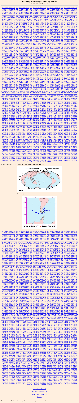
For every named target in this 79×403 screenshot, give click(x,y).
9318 (53, 88)
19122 (37, 126)
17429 (20, 116)
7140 (65, 67)
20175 (41, 133)
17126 (75, 113)
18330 (30, 120)
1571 (22, 26)
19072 (6, 126)
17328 (58, 115)
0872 (67, 15)
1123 (49, 17)
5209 (76, 47)
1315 (11, 22)
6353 (70, 60)
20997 (38, 139)
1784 (3, 32)
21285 (13, 140)
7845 (14, 77)
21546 (58, 142)
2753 (76, 34)
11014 (44, 94)
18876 (13, 125)
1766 (39, 30)
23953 (61, 160)
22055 (55, 146)
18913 (20, 125)
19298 (17, 127)
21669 (3, 143)
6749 (70, 63)
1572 (25, 26)
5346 (39, 53)
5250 (36, 50)
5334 (28, 53)
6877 (42, 64)
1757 (14, 30)
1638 (51, 27)
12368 (30, 98)
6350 (65, 60)
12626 (24, 106)
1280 (65, 20)
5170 (59, 46)
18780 (37, 123)
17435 (24, 116)
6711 (56, 63)
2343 (59, 34)
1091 (10, 17)
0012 (31, 8)
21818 (61, 143)
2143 (36, 32)
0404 (5, 10)
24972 (51, 161)
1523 (45, 25)
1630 (31, 27)
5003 (20, 39)
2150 (56, 32)
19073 (10, 126)
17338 (61, 115)
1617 (5, 27)
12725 (48, 109)
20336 (30, 135)
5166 (48, 46)
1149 (2, 19)
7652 (14, 75)
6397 (48, 61)
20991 (34, 139)
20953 (17, 139)
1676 (3, 29)
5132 (48, 44)
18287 (3, 120)
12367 (27, 98)
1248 (31, 20)
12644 (10, 108)
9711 (36, 89)
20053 (27, 132)
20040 (17, 132)
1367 (34, 23)
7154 (8, 68)
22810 (27, 153)
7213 (5, 70)
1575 (34, 26)
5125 (31, 44)
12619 (75, 105)
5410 (34, 54)
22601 (58, 150)
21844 (10, 144)
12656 (51, 108)
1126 (57, 17)
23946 (58, 160)
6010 (59, 56)
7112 (51, 67)
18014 (68, 118)
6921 (17, 65)
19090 (20, 126)
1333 (45, 22)
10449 (52, 91)
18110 (44, 119)
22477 (75, 149)
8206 (42, 81)
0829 (8, 15)
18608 (44, 122)
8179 (62, 80)
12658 (58, 108)
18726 (10, 123)
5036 (34, 40)
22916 (65, 153)
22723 (30, 151)
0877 (5, 16)
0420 (25, 10)
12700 (75, 108)
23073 (3, 156)
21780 (37, 143)
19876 (44, 130)
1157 (24, 19)
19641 (58, 129)
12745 (13, 111)
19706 (72, 129)
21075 (48, 139)
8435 (48, 84)
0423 (34, 10)
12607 (34, 105)
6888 (65, 64)
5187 (28, 47)
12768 (58, 111)
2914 (28, 37)
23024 (37, 154)
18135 (51, 119)
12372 (44, 98)
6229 (34, 58)
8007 (56, 77)
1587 (67, 26)
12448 (72, 101)
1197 (77, 19)
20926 (10, 139)
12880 (27, 113)
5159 (28, 46)
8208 (48, 81)
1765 (36, 30)
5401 (22, 54)
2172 (39, 33)
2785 (17, 36)
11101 (9, 96)
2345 (65, 34)
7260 (51, 70)
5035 (31, 40)
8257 (31, 82)
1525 (50, 25)
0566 (25, 12)
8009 (59, 77)
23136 (24, 156)
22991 (34, 154)
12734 (68, 109)
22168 (27, 147)
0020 (50, 8)
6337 (53, 60)
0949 (36, 16)
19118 (34, 126)
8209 (51, 81)
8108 (39, 78)
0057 (34, 9)
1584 (59, 26)
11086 (44, 95)
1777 (59, 30)
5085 (6, 43)
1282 (70, 20)
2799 (53, 36)
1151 (7, 19)
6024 (8, 57)
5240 (8, 50)
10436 (31, 91)
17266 (34, 115)
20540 (20, 136)
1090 (7, 17)
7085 (17, 67)
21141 (61, 139)
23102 (13, 156)
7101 (39, 67)
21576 (65, 142)
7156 (14, 68)
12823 (72, 112)
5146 (11, 46)
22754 (65, 151)
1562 (73, 25)
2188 (73, 33)
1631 (34, 27)
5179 (8, 47)
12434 (55, 101)
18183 (61, 119)
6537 (3, 63)
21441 (75, 140)
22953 (3, 154)
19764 (20, 130)
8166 (36, 80)
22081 (72, 146)
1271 (39, 20)
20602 (61, 136)
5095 (34, 43)
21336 (37, 140)
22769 (3, 153)
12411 (68, 99)
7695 (51, 75)
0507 (76, 10)
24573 (34, 161)
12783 (24, 112)
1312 (3, 22)
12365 (20, 98)
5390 (73, 53)
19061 (65, 125)
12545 (61, 104)
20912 (75, 137)
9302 (28, 88)
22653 (75, 150)
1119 (38, 17)
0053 (22, 9)
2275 (31, 34)
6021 (76, 56)
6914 (73, 64)
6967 (34, 65)
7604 (28, 74)
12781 (17, 112)
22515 (20, 150)
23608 (30, 159)
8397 (31, 84)
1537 (67, 25)
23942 (51, 160)
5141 (73, 44)
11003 (31, 94)
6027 (17, 57)
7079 (76, 65)
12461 (41, 102)
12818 (55, 112)
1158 (27, 19)
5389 (70, 53)
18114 (48, 119)
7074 (67, 65)
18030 (75, 118)
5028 (11, 40)
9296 (20, 88)
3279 (56, 37)
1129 (66, 17)
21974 (27, 146)
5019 (65, 39)
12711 (20, 109)
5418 (56, 54)
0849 (42, 15)
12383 (3, 99)
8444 (53, 84)
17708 (13, 118)
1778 (62, 30)
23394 (3, 157)
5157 (22, 46)
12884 (41, 113)
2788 (25, 36)
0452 (39, 10)
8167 (39, 80)
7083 (11, 67)
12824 (75, 112)
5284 (70, 50)
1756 (11, 30)
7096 (36, 67)
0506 (73, 10)
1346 (3, 23)
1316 (14, 22)
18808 (48, 123)
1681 (14, 29)
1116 (30, 17)
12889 (55, 113)
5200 (65, 47)
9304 (34, 88)
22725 (37, 151)
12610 (44, 105)
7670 (36, 75)
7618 (59, 74)
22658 (3, 151)
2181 (62, 33)
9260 (65, 87)
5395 (5, 54)
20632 (17, 137)
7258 (48, 70)
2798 (51, 36)
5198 (59, 47)
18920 (24, 125)
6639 (39, 63)
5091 (22, 43)
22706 (20, 151)
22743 (55, 151)
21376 (48, 140)
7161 (28, 68)
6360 (14, 61)
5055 (3, 41)
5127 (36, 44)
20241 (65, 133)
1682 (17, 29)
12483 (17, 104)
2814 (65, 36)
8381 (76, 82)
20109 (65, 132)
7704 (62, 75)
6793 (22, 64)
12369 (34, 98)
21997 (44, 146)
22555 (41, 150)
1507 (3, 25)
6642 (48, 63)
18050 (6, 119)
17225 (27, 115)
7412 (36, 71)
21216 (75, 139)
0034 (3, 9)
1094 (19, 17)
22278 (20, 149)
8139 (73, 78)
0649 (22, 13)
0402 (3, 10)
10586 (41, 92)
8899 (5, 87)
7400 (25, 71)
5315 (50, 51)
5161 (34, 46)
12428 (37, 101)
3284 (70, 37)
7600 (20, 74)
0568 (31, 12)
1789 (17, 32)
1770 (51, 30)
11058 (3, 95)
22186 (37, 147)
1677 (5, 29)
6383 (31, 61)
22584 (55, 150)
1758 (17, 30)
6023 (6, 57)
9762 (73, 89)
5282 (65, 50)
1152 (10, 19)
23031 (41, 154)
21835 (75, 143)
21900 (61, 144)
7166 (36, 68)
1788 (14, 32)
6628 (11, 63)
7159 (22, 68)
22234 (65, 147)
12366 (24, 98)
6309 (28, 60)
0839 (34, 15)
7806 (76, 75)
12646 (17, 108)
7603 (25, 74)
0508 (3, 12)
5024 (76, 39)
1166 (49, 19)
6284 (67, 58)
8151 (17, 80)
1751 (73, 29)
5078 (62, 41)
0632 (70, 12)
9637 (76, 88)
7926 (34, 77)
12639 (68, 106)
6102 (51, 57)
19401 (65, 127)
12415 (3, 101)
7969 (45, 77)
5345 (36, 53)
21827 (68, 143)
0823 (73, 13)
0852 (48, 15)
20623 (6, 137)
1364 (25, 23)
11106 (26, 96)
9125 (51, 87)
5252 (42, 50)
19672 (65, 129)
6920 (14, 65)
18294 (6, 120)
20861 (68, 137)
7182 (48, 68)
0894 (34, 16)
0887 (22, 16)
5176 (76, 46)
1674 (76, 27)
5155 (17, 46)
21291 (20, 140)
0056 (31, 9)
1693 (45, 29)
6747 (65, 63)
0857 (62, 15)
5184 (22, 47)
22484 (3, 150)
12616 (65, 105)
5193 (45, 47)
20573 (41, 136)
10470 (3, 92)
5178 (5, 47)
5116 (8, 44)
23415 (13, 157)
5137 (62, 44)
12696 (72, 108)
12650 (30, 108)
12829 (17, 113)
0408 (17, 10)
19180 (61, 126)
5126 (33, 44)
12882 (34, 113)
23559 (10, 159)
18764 (30, 123)
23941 (48, 160)
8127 (59, 78)
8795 (59, 85)
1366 (31, 23)
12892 (58, 113)
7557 (28, 72)
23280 (44, 156)
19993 (72, 130)
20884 (72, 137)
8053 (8, 78)
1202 (14, 20)
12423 (27, 101)
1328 (42, 22)
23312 (51, 156)
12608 (37, 105)
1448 (42, 23)
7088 (22, 67)
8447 (56, 84)
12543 (58, 104)
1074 (56, 16)
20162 (34, 133)
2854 (14, 37)
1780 (67, 30)
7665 (28, 75)
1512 (14, 25)
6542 (5, 63)
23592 (17, 159)
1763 (31, 30)
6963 (31, 65)
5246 (25, 50)
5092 (25, 43)
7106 (45, 67)
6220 (11, 58)
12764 (51, 111)
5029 (14, 40)
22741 (51, 151)
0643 (8, 13)
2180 (59, 33)
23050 (55, 154)
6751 (76, 63)
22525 (27, 150)
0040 (11, 9)
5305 (28, 51)
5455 (45, 56)
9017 (17, 87)
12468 (51, 102)
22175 (30, 147)
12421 (24, 101)
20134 (6, 133)
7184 (53, 68)
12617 (68, 105)
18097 (34, 119)
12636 (58, 106)
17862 (34, 118)
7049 (51, 65)
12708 (13, 109)
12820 (61, 112)
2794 (39, 36)
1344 (73, 22)
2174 (45, 33)
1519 (34, 25)
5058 (11, 41)
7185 (56, 68)
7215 (11, 70)
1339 (62, 22)
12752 (34, 111)
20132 (3, 133)
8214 (65, 81)
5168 (53, 46)
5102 (48, 43)
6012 (65, 56)
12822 (68, 112)
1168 (55, 19)
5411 (36, 54)
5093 (28, 43)
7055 (53, 65)
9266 (73, 87)
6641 (45, 63)
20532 (13, 136)
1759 (20, 30)
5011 (42, 39)
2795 (42, 36)
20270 (3, 135)
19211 (72, 126)
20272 (6, 135)
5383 (56, 53)
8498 (39, 85)
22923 (68, 153)
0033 (76, 8)
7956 (39, 77)
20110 (68, 132)
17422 (13, 116)
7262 (56, 70)
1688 (34, 29)
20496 (72, 135)
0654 (34, 13)
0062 (48, 9)
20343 (34, 135)
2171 (36, 33)
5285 (73, 50)
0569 (34, 12)
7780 (67, 75)
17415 (10, 116)
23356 (65, 156)
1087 (76, 16)
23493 (55, 157)
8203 (34, 81)
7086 (20, 67)
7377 (3, 71)
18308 (17, 120)
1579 (45, 26)
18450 (75, 120)
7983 (48, 77)
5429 (5, 56)
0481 (70, 10)
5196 (53, 47)
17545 (58, 116)
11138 (66, 96)
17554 (65, 116)
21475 (13, 142)
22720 (27, 151)
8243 (14, 82)
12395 (27, 99)
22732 (44, 151)
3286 (76, 37)
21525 (48, 142)
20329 (24, 135)
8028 (70, 77)
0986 (51, 16)
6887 (62, 64)
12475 (65, 102)
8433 (45, 84)
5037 (36, 40)
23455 (30, 157)
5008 (34, 39)
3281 (62, 37)
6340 (62, 60)
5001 (14, 39)
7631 (70, 74)
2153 (65, 32)
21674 (6, 143)
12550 (68, 104)
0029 (65, 8)
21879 (41, 144)
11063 (10, 95)
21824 (65, 143)
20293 (17, 135)
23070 (72, 154)
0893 (31, 16)
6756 (14, 64)
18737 (13, 123)
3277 (50, 37)
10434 (24, 91)
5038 (39, 40)
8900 (8, 87)
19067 (3, 126)
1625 (25, 27)
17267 (37, 115)
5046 (56, 40)
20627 (10, 137)
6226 (25, 58)
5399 (17, 54)
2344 (62, 34)
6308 (25, 60)
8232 (8, 82)
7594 (3, 74)
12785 (30, 112)
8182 (67, 80)
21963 (20, 146)
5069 (39, 41)
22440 (58, 149)
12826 (6, 113)
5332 (22, 53)
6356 (3, 61)
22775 (10, 153)
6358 (8, 61)
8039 (73, 77)
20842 (65, 137)
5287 (76, 50)
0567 (28, 12)
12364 (17, 98)
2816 (70, 36)
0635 (73, 12)
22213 (51, 147)
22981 (27, 154)
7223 (28, 70)
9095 (39, 87)
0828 (5, 15)
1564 (3, 26)
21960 (17, 146)
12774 (72, 111)
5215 (17, 49)
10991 (3, 94)
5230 (56, 49)
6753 (5, 64)
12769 (61, 111)
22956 (6, 154)
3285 (73, 37)
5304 (25, 51)
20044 (24, 132)
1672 (70, 27)
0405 (8, 10)
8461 (67, 84)
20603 (65, 136)
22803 (20, 153)
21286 (17, 140)
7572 (51, 72)
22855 (48, 153)
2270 (17, 34)
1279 (62, 20)
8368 (56, 82)
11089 (47, 95)
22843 (41, 153)
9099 (45, 87)
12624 (17, 106)
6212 (3, 58)
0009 (22, 8)
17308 (48, 115)
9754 (56, 89)
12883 (37, 113)
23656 (41, 159)
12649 (27, 108)
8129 (62, 78)
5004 (22, 39)
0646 (17, 13)
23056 (61, 154)
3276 (48, 37)
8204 (36, 81)
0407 (14, 10)
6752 (3, 64)
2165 (20, 33)
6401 (53, 61)
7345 (67, 70)
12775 (75, 111)
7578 (59, 72)
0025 (56, 8)
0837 (31, 15)
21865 (27, 144)
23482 (44, 157)
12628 (30, 106)
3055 (45, 37)
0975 (45, 16)
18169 (58, 119)
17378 (72, 115)
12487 (27, 104)
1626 (28, 27)
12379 (65, 98)
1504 (76, 23)
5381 (53, 53)
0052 (20, 9)
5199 (62, 47)
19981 (68, 130)
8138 (70, 78)
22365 (37, 149)
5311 (45, 51)
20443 (58, 135)
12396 (30, 99)
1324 (34, 22)
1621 (14, 27)
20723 (48, 137)
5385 (62, 53)
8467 (73, 84)
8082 (25, 78)
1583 (56, 26)
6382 (28, 61)
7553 (22, 72)
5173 (67, 46)
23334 (55, 156)
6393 (39, 61)
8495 (34, 85)
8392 (20, 84)
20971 (27, 139)
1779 (65, 30)
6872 (34, 64)
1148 (77, 17)
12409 (61, 99)
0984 (48, 16)
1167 (52, 19)
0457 (53, 10)
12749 (24, 111)
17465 (30, 116)
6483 (62, 61)
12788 (41, 112)
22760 (75, 151)
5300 (14, 51)
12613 (55, 105)
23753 (65, 159)
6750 (73, 63)
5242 (14, 50)
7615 (56, 74)
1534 (59, 25)
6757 (17, 64)
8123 (50, 78)
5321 (67, 51)
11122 (59, 96)
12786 (34, 112)
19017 (48, 125)
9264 (67, 87)
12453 (13, 102)
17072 (68, 113)
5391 (76, 53)
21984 (34, 146)
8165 (34, 80)
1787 (11, 32)
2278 (39, 34)
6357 (5, 61)
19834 (27, 130)
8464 (70, 84)
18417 (68, 120)
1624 (22, 27)
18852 (75, 123)
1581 (51, 26)
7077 (70, 65)
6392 (36, 61)
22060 (58, 146)
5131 (45, 44)
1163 (41, 19)
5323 (73, 51)
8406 (36, 84)
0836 (28, 15)
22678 (10, 151)
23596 (20, 159)
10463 (72, 91)
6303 (11, 60)
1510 (8, 25)
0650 (25, 13)
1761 (25, 30)
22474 (72, 149)
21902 (65, 144)
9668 (34, 89)
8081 (22, 78)
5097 (37, 43)
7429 (51, 71)
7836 (8, 77)
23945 (55, 160)
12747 (17, 111)
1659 (53, 27)
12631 (41, 106)
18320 (20, 120)
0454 (45, 10)
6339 (59, 60)
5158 (25, 46)
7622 (67, 74)
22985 (30, 154)
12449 (75, 101)
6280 (56, 58)
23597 (24, 159)
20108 (61, 132)
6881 (48, 64)
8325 (51, 82)
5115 (5, 44)
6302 (8, 60)
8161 (22, 80)
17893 (37, 118)
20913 (3, 139)
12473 (61, 102)
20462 (61, 135)
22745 (58, 151)
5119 (14, 44)
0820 (65, 13)
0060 (42, 9)
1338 (59, 22)
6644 (53, 63)
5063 (22, 41)
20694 (37, 137)
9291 (11, 88)
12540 (48, 104)
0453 (42, 10)
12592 (17, 105)
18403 (65, 120)
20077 (44, 132)
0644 (11, 13)
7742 (65, 75)
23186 (34, 156)
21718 (20, 143)
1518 (31, 25)
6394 (42, 61)
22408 (48, 149)
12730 (61, 109)
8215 (67, 81)
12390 (20, 99)
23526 (72, 157)
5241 (11, 50)
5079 (65, 41)
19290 (13, 127)
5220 (28, 49)
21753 (30, 143)
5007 (31, 39)
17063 (65, 113)
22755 (68, 151)
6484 (65, 61)
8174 (51, 80)
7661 (22, 75)
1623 (20, 27)
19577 (30, 129)
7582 (62, 72)
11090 (51, 95)
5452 (39, 56)
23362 (68, 156)
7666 (31, 75)
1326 (36, 22)
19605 (44, 129)
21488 (24, 142)
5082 (73, 41)
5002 (17, 39)
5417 (53, 54)
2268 (11, 34)
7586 (67, 72)
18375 (51, 120)
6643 (51, 63)
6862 (31, 64)
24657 (41, 161)
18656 (61, 122)
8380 (73, 82)
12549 (65, 104)
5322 (70, 51)
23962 (65, 160)
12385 (10, 99)
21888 (51, 144)
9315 (50, 88)
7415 (39, 71)
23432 (17, 157)
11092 (58, 95)
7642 (3, 75)
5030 (17, 40)
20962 (20, 139)
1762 (28, 30)
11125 (62, 96)
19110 (30, 126)
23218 (41, 156)
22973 (24, 154)
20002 (6, 132)
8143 (3, 80)
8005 (53, 77)
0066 (59, 9)
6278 (51, 58)
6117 (62, 57)
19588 (34, 129)
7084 (14, 67)
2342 (56, 34)
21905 (68, 144)
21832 (72, 143)
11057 (75, 94)
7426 (48, 71)
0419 (22, 10)
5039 (42, 40)
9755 (59, 89)
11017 (48, 94)
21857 (20, 144)
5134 (53, 44)
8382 (3, 84)
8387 (11, 84)
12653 (41, 108)
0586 (50, 12)
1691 (39, 29)
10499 (34, 92)
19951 (55, 130)
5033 (25, 40)
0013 (34, 8)
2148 (51, 32)
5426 (3, 56)
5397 (11, 54)
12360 (3, 98)
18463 (6, 122)
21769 (34, 143)
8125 (53, 78)
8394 (25, 84)
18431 (72, 120)
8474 (5, 85)
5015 (53, 39)
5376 (42, 53)
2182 (65, 33)
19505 (17, 129)
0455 (48, 10)
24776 (44, 161)
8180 (65, 80)
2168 (28, 33)
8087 (31, 78)
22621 (65, 150)
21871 (30, 144)
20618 (72, 136)
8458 (65, 84)
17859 (30, 118)
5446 (22, 56)
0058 (36, 9)
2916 (34, 37)
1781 (70, 30)
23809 (10, 160)
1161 (35, 19)
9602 (62, 88)
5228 (50, 49)
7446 (56, 71)
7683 (48, 75)
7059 (56, 65)
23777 (68, 159)
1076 (62, 16)
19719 (3, 130)
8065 (11, 78)
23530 (75, 157)
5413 (42, 54)
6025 (11, 57)
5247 (28, 50)
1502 (70, 23)
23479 (41, 157)
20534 (17, 136)
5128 (39, 44)
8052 (5, 78)
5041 (48, 40)
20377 (51, 135)
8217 (73, 81)
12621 (6, 106)
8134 (67, 78)
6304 (14, 60)
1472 (62, 23)
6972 (42, 65)
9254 (56, 87)
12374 (51, 98)
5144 (5, 46)
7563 (36, 72)
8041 (76, 77)
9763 (76, 89)
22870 (51, 153)
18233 (68, 119)
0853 (51, 15)
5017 (59, 39)
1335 (51, 22)
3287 (3, 39)
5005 (25, 39)
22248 (75, 147)
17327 (55, 115)
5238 (3, 50)
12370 (37, 98)
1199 (5, 20)
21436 (72, 140)
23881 (37, 160)
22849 (44, 153)
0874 (73, 15)
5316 (53, 51)
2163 (14, 33)
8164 (31, 80)
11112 (42, 96)
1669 (62, 27)
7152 (3, 68)
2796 (45, 36)
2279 (42, 34)
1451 (51, 23)
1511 (11, 25)
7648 (8, 75)
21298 (27, 140)
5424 (73, 54)
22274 (17, 149)
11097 (71, 95)
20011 (10, 132)
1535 (62, 25)
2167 (25, 33)
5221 (31, 49)
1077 (65, 16)
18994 (37, 125)
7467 (62, 71)
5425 (76, 54)
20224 (58, 133)
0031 (70, 8)
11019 (54, 94)
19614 (48, 129)
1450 (48, 23)
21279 (10, 140)
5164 (42, 46)
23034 (44, 154)
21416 (61, 140)
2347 (70, 34)
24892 (48, 161)
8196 (17, 81)
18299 (10, 120)
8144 (5, 80)
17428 (17, 116)
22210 (48, 147)
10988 (68, 92)
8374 (65, 82)
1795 (28, 32)
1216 (28, 20)
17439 (27, 116)
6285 (70, 58)
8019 (65, 77)
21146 (68, 139)
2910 (17, 37)
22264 (10, 149)
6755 (11, 64)
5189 (34, 47)
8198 (22, 81)
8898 (3, 87)
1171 (63, 19)
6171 (70, 57)
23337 (58, 156)
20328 (20, 135)
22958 (10, 154)
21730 (24, 143)
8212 (59, 81)
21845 (13, 144)
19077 (13, 126)
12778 (6, 112)
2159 (5, 33)
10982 (48, 92)
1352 (20, 23)
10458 (62, 91)
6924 (25, 65)
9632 (70, 88)
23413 (10, 157)
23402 (6, 157)
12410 (65, 99)
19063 (68, 125)
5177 (3, 47)
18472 (10, 122)
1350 (14, 23)
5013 (48, 39)
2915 (31, 37)
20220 (55, 133)
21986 (37, 146)
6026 (14, 57)
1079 (70, 16)
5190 (36, 47)
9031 (25, 87)
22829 (34, 153)
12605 (27, 105)
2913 (25, 37)
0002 (5, 8)
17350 (68, 115)
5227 (48, 49)
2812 (59, 36)
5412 (39, 54)
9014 (14, 87)
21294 (24, 140)
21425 (65, 140)
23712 (51, 159)
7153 (5, 68)
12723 (41, 109)
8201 (31, 81)
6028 (20, 57)
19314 (24, 127)
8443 (51, 84)
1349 (11, 23)
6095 (34, 57)
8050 (3, 78)
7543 (5, 72)
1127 (60, 17)
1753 (3, 30)
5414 (45, 54)
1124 (52, 17)
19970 (61, 130)
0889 (28, 16)
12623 (13, 106)
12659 (61, 108)
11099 (2, 96)
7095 (34, 67)
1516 (25, 25)
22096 (6, 147)
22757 (72, 151)
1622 (17, 27)
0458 (56, 10)
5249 (34, 50)
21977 (30, 146)
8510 (48, 85)
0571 (39, 12)
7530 (76, 71)
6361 (17, 61)
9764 (2, 91)
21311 (34, 140)
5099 (39, 43)
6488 (73, 61)
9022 (22, 87)
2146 (45, 32)
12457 (27, 102)
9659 (22, 89)
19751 (17, 130)
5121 (19, 44)
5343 (34, 53)
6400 (51, 61)
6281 (59, 58)
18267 (75, 119)
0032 (73, 8)
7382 (11, 71)
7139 (62, 67)
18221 (65, 119)
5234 (67, 49)
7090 (28, 67)
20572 (37, 136)
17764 (24, 118)
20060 (37, 132)
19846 (34, 130)
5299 (11, 51)
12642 (3, 108)
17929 (48, 118)
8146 (11, 80)
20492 (68, 135)
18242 (72, 119)
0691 (45, 13)
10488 (17, 92)
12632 (44, 106)
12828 (13, 113)
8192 (8, 81)
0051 (17, 9)
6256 (39, 58)
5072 (45, 41)
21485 (20, 142)
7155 (11, 68)
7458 (59, 71)
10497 (30, 92)
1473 (65, 23)
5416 (50, 54)
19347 (41, 127)
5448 (28, 56)
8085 (28, 78)
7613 (50, 74)
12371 (41, 98)
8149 (14, 80)
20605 (68, 136)
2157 (76, 32)
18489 (13, 122)
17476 (41, 116)
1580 (48, 26)
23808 (6, 160)
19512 (20, 129)
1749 (67, 29)
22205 (44, 147)
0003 (8, 8)
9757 (62, 89)
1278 (59, 20)
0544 (14, 12)
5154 (14, 46)
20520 (75, 135)
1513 (17, 25)
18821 (58, 123)
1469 (59, 23)
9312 (45, 88)
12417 (10, 101)
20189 (48, 133)
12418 (13, 101)
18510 (17, 122)
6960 (28, 65)
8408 (39, 84)
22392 (44, 149)
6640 (42, 63)
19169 (55, 126)
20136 (13, 133)
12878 (20, 113)
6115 (59, 57)
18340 (34, 120)
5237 (76, 49)
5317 (56, 51)
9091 (31, 87)
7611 (45, 74)
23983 (72, 160)
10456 (59, 91)
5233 (65, 49)
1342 (70, 22)
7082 (8, 67)
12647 (20, 108)
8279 (36, 82)
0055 (28, 9)
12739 (75, 109)
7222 (25, 70)
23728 (55, 159)
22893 (58, 153)
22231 (61, 147)
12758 (48, 111)
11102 (12, 96)
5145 (8, 46)
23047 (48, 154)
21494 (30, 142)
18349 (37, 120)
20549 (27, 136)
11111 (39, 96)
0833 (20, 15)
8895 (73, 85)
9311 (42, 88)
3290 (11, 39)
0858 (65, 15)
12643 (6, 108)
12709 (17, 109)
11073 (20, 95)
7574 (53, 72)
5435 (14, 56)
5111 (70, 43)
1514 (19, 25)
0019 (48, 8)
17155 (10, 115)
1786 (8, 32)
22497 (13, 150)
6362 (20, 61)
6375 (22, 61)
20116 (72, 132)
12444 (58, 101)
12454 (17, 102)
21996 (41, 146)
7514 (70, 71)
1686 (28, 29)
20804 (55, 137)
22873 (55, 153)
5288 (3, 51)
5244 (20, 50)
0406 (11, 10)
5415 (48, 54)
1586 (65, 26)
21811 (55, 143)
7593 (76, 72)
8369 (59, 82)
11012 (41, 94)
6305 (17, 60)
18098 (37, 119)
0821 (67, 13)
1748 (65, 29)
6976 (48, 65)
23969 (68, 160)
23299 (48, 156)
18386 (55, 120)
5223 (36, 49)
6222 (14, 58)
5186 (25, 47)
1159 (30, 19)
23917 (41, 160)
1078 (67, 16)
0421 (28, 10)
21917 (75, 144)
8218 (76, 81)
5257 (51, 50)
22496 (10, 150)
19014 (44, 125)
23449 (24, 157)
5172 (65, 46)
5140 (70, 44)
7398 (22, 71)
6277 (48, 58)
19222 (3, 127)
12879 (24, 113)
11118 (52, 96)
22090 (75, 146)
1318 (20, 22)
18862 (6, 125)
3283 (67, 37)
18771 (34, 123)
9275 (3, 88)
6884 (56, 64)
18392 (61, 120)
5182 (17, 47)
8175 (53, 80)
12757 (44, 111)
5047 (59, 40)
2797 (48, 36)
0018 (45, 8)
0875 (76, 15)
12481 (10, 104)
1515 (22, 25)
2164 (17, 33)
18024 (72, 118)
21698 (17, 143)
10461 (69, 91)
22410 (51, 149)
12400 (37, 99)
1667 (56, 27)
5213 (11, 49)
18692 (72, 122)
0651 (28, 13)
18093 (30, 119)
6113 (56, 57)
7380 (8, 71)
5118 (11, 44)
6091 (22, 57)
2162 (11, 33)
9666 (31, 89)
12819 (58, 112)
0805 (56, 13)
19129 (41, 126)
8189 (5, 81)
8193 (11, 81)
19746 (13, 130)
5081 (70, 41)
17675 (10, 118)
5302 (20, 51)
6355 (76, 60)
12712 (24, 109)
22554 (37, 150)
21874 (34, 144)
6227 (28, 58)
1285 (73, 20)
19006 (41, 125)
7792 (73, 75)
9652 (14, 89)
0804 (53, 13)
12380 (68, 98)
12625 (20, 106)
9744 (45, 89)
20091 (51, 132)
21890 (55, 144)
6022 (3, 57)
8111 (42, 78)
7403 (28, 71)
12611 (48, 105)
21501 (37, 142)
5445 (20, 56)
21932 (3, 146)
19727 (6, 130)
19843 (30, 130)
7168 (42, 68)
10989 (72, 92)
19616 (51, 129)
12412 (72, 99)
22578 (51, 150)
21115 (55, 139)
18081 (24, 119)
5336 (31, 53)
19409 (68, 127)
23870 (34, 160)
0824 (76, 13)
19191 (65, 126)
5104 (53, 43)
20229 (61, 133)
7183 (51, 68)
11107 (29, 96)
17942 (51, 118)
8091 (36, 78)
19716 (75, 129)
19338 (34, 127)
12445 (61, 101)
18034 (3, 119)
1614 (73, 26)
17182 (20, 115)
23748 (61, 159)
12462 (44, 102)
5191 (39, 47)
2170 (34, 33)
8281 (39, 82)
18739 (17, 123)
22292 (30, 149)
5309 (39, 51)
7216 (14, 70)
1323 (31, 22)
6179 (76, 57)
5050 (67, 40)
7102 (42, 67)
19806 (24, 130)
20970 (24, 139)
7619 (62, 74)
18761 (27, 123)
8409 (42, 84)
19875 (41, 130)
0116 (70, 9)
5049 (65, 40)
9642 (3, 89)
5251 (39, 50)
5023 (73, 39)
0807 (59, 13)
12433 (51, 101)
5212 (8, 49)
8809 (62, 85)
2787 (22, 36)
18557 (27, 122)
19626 (55, 129)
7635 (73, 74)
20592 (55, 136)
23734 (58, 159)
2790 (31, 36)
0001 (3, 8)
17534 (55, 116)
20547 (24, 136)
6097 (39, 57)
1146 (71, 17)
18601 (41, 122)
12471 (55, 102)
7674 (42, 75)
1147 (74, 17)
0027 (59, 8)
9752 (53, 89)
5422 (67, 54)
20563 (34, 136)
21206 (72, 139)
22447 (65, 149)
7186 (59, 68)
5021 (70, 39)
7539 (3, 72)
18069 (20, 119)
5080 (67, 41)
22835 (37, 153)
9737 (42, 89)
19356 (44, 127)
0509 (5, 12)
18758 (24, 123)
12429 (41, 101)
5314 (48, 51)
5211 (5, 49)
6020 (73, 56)
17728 (20, 118)
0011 (28, 8)
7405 (31, 71)
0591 (56, 12)
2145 (42, 32)
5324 (76, 51)
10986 (61, 92)
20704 (44, 137)
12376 (55, 98)
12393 (24, 99)
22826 (30, 153)
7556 (25, 72)
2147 (48, 32)
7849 (17, 77)
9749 (48, 89)
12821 (65, 112)
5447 (25, 56)
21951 (13, 146)
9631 (67, 88)
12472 (58, 102)
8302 (48, 82)
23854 (24, 160)
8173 (48, 80)
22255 (3, 149)
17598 (72, 116)
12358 (76, 96)
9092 (34, 87)
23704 (48, 159)
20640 (20, 137)
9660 (25, 89)
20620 (3, 137)
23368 (72, 156)
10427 (14, 91)
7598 (14, 74)
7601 (22, 74)
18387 (58, 120)
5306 (31, 51)
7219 (17, 70)
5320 (65, 51)
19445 (10, 129)
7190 (70, 68)
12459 (34, 102)
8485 (25, 85)
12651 (34, 108)
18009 (61, 118)
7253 (39, 70)
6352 (67, 60)
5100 (42, 43)
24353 (27, 161)
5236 (73, 49)
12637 (61, 106)
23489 (51, 157)
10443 (45, 91)
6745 (59, 63)
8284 (42, 82)
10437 (34, 91)
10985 (58, 92)
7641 (76, 74)
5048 (62, 40)
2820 (5, 37)
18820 (55, 123)
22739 (48, 151)
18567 (30, 122)
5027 (8, 40)
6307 (22, 60)
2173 (42, 33)
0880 (11, 16)
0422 (31, 10)
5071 (42, 41)
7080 (3, 67)
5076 (56, 41)
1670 (65, 27)
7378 (5, 71)
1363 (22, 23)
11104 (19, 96)
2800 (56, 36)
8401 (34, 84)
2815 (67, 36)
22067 (65, 146)
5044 (51, 40)
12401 (41, 99)
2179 (56, 33)
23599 (27, 159)
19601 (41, 129)
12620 (3, 106)
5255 (48, 50)
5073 (48, 41)
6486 (70, 61)
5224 (39, 49)
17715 (17, 118)
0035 (5, 9)
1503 (73, 23)
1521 (39, 25)
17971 (55, 118)
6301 (5, 60)
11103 (16, 96)
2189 (76, 33)
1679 (11, 29)
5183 (20, 47)
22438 (55, 149)
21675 (10, 143)
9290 (8, 88)
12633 (48, 106)
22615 (61, 150)
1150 (5, 19)
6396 (45, 61)
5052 (73, 40)
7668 (34, 75)
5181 (14, 47)
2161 (8, 33)
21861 (24, 144)
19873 (37, 130)
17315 (51, 115)
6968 (36, 65)
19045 (58, 125)
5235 (70, 49)
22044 (51, 146)
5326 (5, 53)
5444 (17, 56)
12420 (20, 101)
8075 (20, 78)
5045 (53, 40)
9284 (5, 88)
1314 (8, 22)
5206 (67, 47)
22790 (17, 153)
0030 (67, 8)
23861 (27, 160)
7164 (31, 68)
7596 (8, 74)
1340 (65, 22)
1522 (42, 25)
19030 (55, 125)
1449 (45, 23)
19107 (27, 126)
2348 (73, 34)
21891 (58, 144)
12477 (72, 102)
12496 (37, 104)
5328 (11, 53)
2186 (67, 33)
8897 (76, 85)
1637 (48, 27)
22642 (72, 150)
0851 (45, 15)
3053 (39, 37)
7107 (48, 67)
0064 (53, 9)
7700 (59, 75)
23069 (68, 154)
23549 (3, 159)
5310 (42, 51)
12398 (34, 99)
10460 (65, 91)
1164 (43, 19)
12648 (24, 108)
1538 (70, 25)
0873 (70, 15)
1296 (76, 20)
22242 (68, 147)
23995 (75, 160)
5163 (39, 46)
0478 (65, 10)
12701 (3, 109)
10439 (38, 91)
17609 (75, 116)
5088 (14, 43)
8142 (76, 78)
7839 (11, 77)
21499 (34, 142)
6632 (22, 63)
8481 (17, 85)
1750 (70, 29)
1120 (41, 17)
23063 (65, 154)
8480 (14, 85)
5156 (20, 46)
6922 (20, 65)
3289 (8, 39)
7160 (25, 68)
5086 (8, 43)
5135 (56, 44)
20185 (44, 133)
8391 (17, 84)
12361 (6, 98)
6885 (59, 64)
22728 (41, 151)
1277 (56, 20)
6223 (17, 58)
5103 (51, 43)
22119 (10, 147)
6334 (45, 60)
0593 (62, 12)
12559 (6, 105)
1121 (43, 17)
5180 (11, 47)
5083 (76, 41)
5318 (59, 51)
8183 (70, 80)
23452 (27, 157)
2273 (25, 34)
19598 (37, 129)
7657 (17, 75)
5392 (3, 54)
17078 (72, 113)
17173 (17, 115)
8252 (22, 82)
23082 (6, 156)
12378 (61, 98)
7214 (8, 70)
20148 (27, 133)
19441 (3, 129)
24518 (30, 161)
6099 (45, 57)
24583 (37, 161)
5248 (31, 50)
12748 (20, 111)
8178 (59, 80)
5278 (53, 50)
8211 (56, 81)
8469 (76, 84)
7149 (70, 67)
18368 (44, 120)
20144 (24, 133)
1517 (28, 25)
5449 (31, 56)
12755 (41, 111)
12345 (69, 96)
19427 (75, 127)
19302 (20, 127)
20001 (3, 132)
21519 (44, 142)
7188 (65, 68)
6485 (67, 61)
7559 (34, 72)
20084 (48, 132)
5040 (45, 40)
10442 (41, 91)
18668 (65, 122)
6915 (76, 64)
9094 (36, 87)
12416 (6, 101)
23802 (3, 160)
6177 (73, 57)
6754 (8, 64)
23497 (58, 157)
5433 (8, 56)
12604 (24, 105)
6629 (14, 63)
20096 (55, 132)
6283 (65, 58)
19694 (68, 129)
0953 (39, 16)
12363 (13, 98)
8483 (22, 85)
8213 (62, 81)
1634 (42, 27)
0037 (8, 9)
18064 (13, 119)
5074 (51, 41)
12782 (20, 112)
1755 (8, 30)
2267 (8, 34)
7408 (34, 71)
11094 (64, 95)
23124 (20, 156)
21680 (13, 143)
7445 (53, 71)
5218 (25, 49)
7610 (42, 74)
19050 (61, 125)
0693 (51, 13)
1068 (53, 16)
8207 (45, 81)
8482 (20, 85)
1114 (24, 17)
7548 (14, 72)
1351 (17, 23)
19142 (48, 126)
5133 (50, 44)
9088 (28, 87)
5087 (11, 43)
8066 (14, 78)
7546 (8, 72)
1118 (35, 17)
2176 (51, 33)
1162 (38, 19)
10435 (28, 91)
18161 (55, 119)
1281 (67, 20)
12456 (24, 102)
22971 (17, 154)
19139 (44, 126)
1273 (45, 20)
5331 (20, 53)
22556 (44, 150)
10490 (20, 92)
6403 (56, 61)
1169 (57, 19)
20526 (3, 136)
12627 (27, 106)
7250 (31, 70)
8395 (28, 84)
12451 (6, 102)
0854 (53, 15)
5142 (76, 44)
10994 (10, 94)
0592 (59, 12)
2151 (59, 32)
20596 (58, 136)
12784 (27, 112)
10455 (55, 91)
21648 (68, 142)
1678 (8, 29)
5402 (25, 54)
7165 (34, 68)
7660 (20, 75)
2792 (36, 36)
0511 (11, 12)
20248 (72, 133)
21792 (41, 143)
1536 (65, 25)
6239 (36, 58)
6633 (25, 63)
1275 (50, 20)
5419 (59, 54)
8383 (5, 84)
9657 (20, 89)
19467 (13, 129)
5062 (20, 41)
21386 (55, 140)
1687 (31, 29)
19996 (75, 130)
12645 (13, 108)
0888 (25, 16)
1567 (11, 26)
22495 (6, 150)
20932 (13, 139)
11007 (34, 94)
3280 (59, 37)
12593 (20, 105)
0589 (53, 12)
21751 (27, 143)
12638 (65, 106)
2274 (28, 34)
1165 (46, 19)
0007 (20, 8)
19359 (48, 127)
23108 (17, 156)
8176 (56, 80)
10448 (48, 91)
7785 (70, 75)
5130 (42, 44)
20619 (75, 136)
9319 (56, 88)
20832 (58, 137)
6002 (51, 56)
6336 (50, 60)
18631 (51, 122)
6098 (42, 57)
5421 (65, 54)
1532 (56, 25)
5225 (42, 49)
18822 (61, 123)
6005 (53, 56)
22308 (34, 149)
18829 (68, 123)
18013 (65, 118)
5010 (39, 39)
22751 (61, 151)
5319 (62, 51)
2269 (14, 34)
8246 (17, 82)
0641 (3, 13)
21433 (68, 140)
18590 (34, 122)
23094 (10, 156)
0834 (22, 15)
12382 (75, 98)
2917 (36, 37)
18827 (65, 123)
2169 (31, 33)
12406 (51, 99)
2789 (28, 36)
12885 (44, 113)
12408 (58, 99)
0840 (36, 15)
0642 (5, 13)
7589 (73, 72)
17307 (44, 115)
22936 (75, 153)
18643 (55, 122)
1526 (53, 25)
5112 (73, 43)
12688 (65, 108)
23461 (34, 157)
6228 (31, 58)
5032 (22, 40)
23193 (37, 156)
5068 (36, 41)
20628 (13, 137)
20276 (10, 135)
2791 (34, 36)
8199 (25, 81)
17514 (48, 116)
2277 (36, 34)
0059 (39, 9)
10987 (65, 92)
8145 (8, 80)
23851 (17, 160)
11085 (41, 95)
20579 (44, 136)
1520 (36, 25)
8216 (70, 81)
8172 (45, 80)
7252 (36, 70)
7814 (3, 77)
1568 (14, 26)
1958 (31, 32)
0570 (36, 12)
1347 (5, 23)
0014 (36, 8)
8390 (14, 84)
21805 (48, 143)
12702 (6, 109)
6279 (53, 58)
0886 (20, 16)
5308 (36, 51)
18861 (3, 125)
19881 (48, 130)
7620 (65, 74)
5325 (3, 53)
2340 (51, 34)
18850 (72, 123)
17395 (6, 116)
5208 (73, 47)
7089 (25, 67)
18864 (10, 125)
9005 (11, 87)
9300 (22, 88)
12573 (10, 105)
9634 (73, 88)
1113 (22, 17)
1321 (25, 22)
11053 (65, 94)
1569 (17, 26)
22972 (20, 154)
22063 (61, 146)
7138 (59, 67)
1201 (11, 20)
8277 (34, 82)
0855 (56, 15)
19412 (72, 127)
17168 (13, 115)
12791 (48, 112)
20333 (27, 135)
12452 (10, 102)
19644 (61, 129)
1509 (5, 25)
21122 (58, 139)
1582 (53, 26)
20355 (41, 135)
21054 (44, 139)
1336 (53, 22)
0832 (17, 15)
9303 (31, 88)
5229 (53, 49)
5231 (59, 49)
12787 (37, 112)
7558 (31, 72)
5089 (17, 43)
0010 (25, 8)
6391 (34, 61)
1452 (53, 23)
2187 (70, 33)
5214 (14, 49)
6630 (17, 63)
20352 (37, 135)
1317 (17, 22)
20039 (13, 132)
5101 (45, 43)
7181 (45, 68)
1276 (53, 20)
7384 (14, 71)
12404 (48, 99)
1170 (60, 19)
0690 (42, 13)
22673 (6, 151)
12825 (3, 113)
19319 (27, 127)
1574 (31, 26)
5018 (62, 39)
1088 (2, 17)
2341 (53, 34)
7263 (59, 70)
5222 (34, 49)
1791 (22, 32)
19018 (51, 125)
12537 (44, 104)
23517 (68, 157)
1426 (36, 23)
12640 (72, 106)
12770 (65, 111)
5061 (17, 41)
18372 (48, 120)
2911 (20, 37)
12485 (24, 104)
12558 (3, 105)
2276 (34, 34)
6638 (36, 63)
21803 (44, 143)
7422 (42, 71)
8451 (62, 84)
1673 (73, 27)
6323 (36, 60)
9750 (50, 89)
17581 (68, 116)
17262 (30, 115)
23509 (61, 157)
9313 (48, 88)
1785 (5, 32)
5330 (17, 53)
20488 (65, 135)
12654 (44, 108)
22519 (24, 150)
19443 (6, 129)
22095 (3, 147)
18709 (3, 123)
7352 (73, 70)
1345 (76, 22)
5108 (65, 43)
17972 (58, 118)
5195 (51, 47)
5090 (20, 43)
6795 (28, 64)
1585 (62, 26)
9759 (67, 89)
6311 (34, 60)
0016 (42, 8)
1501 (67, 23)
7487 (65, 71)
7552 (20, 72)
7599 (17, 74)
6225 (22, 58)
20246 (68, 133)
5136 (59, 44)
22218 (55, 147)
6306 (20, 60)
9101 (48, 87)
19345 (37, 127)
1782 (73, 30)
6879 (45, 64)
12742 (6, 111)
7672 (39, 75)
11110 (36, 96)
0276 (76, 9)
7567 (42, 72)
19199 (68, 126)
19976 (65, 130)
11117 (49, 96)
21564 (61, 142)
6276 (45, 58)
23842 (13, 160)
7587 (70, 72)
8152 (20, 80)
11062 (7, 95)
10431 (17, 91)
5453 (42, 56)
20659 (27, 137)
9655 (17, 89)
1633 (39, 27)
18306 (13, 120)
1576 (36, 26)
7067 (62, 65)
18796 (44, 123)
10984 (55, 92)
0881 (14, 16)
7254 (42, 70)
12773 (68, 111)
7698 (53, 75)
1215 (25, 20)
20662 (30, 137)
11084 (37, 95)
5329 (14, 53)
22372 (41, 149)
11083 (34, 95)
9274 (76, 87)
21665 (75, 142)
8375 (67, 82)
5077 (59, 41)
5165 (45, 46)
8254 (28, 82)
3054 (42, 37)
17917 (44, 118)
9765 (5, 91)
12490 (30, 104)
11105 (22, 96)
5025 (3, 40)
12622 (10, 106)
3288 (5, 39)
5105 (56, 43)
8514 (53, 85)
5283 (67, 50)
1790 (20, 32)
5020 (67, 39)
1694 (48, 29)
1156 (21, 19)
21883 (48, 144)
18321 (24, 120)
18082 (27, 119)
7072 (65, 65)
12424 (30, 101)
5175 (73, 46)
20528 (10, 136)
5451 (36, 56)
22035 (48, 146)
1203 (17, 20)
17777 (27, 118)
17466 (34, 116)
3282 (65, 37)
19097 (24, 126)
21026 (41, 139)
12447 (68, 101)
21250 (3, 140)
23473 (37, 157)
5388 (67, 53)
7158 (20, 68)
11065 (14, 95)
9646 (8, 89)
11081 (30, 95)
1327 (39, 22)
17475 (37, 116)
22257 (6, 149)
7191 (73, 68)
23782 (72, 159)
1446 (39, 23)
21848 (17, 144)
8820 (65, 85)
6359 (11, 61)
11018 (51, 94)
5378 (48, 53)
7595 (5, 74)
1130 (68, 17)
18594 (37, 122)
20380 (55, 135)
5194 (48, 47)
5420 (62, 54)
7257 (45, 70)
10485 (13, 92)
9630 (65, 88)
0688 (36, 13)
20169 (37, 133)
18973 (34, 125)
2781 (5, 36)
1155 (18, 19)
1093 (16, 17)
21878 (37, 144)
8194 (14, 81)
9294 (17, 88)
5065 (28, 41)
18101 (41, 119)
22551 (34, 150)
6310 (31, 60)
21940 (10, 146)
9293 (14, 88)
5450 (34, 56)
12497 (41, 104)
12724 (44, 109)
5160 (31, 46)
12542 (55, 104)
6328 (39, 60)
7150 (73, 67)
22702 (17, 151)
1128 (63, 17)
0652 (31, 13)
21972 (24, 146)
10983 (51, 92)
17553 (61, 116)
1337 (56, 22)
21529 (51, 142)
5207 (70, 47)
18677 (68, 122)
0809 (62, 13)
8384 (8, 84)
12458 (30, 102)
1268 (34, 20)
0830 (11, 15)
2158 (3, 33)
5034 (28, 40)
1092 (13, 17)
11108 (32, 96)
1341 (67, 22)
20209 (51, 133)
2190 (3, 34)
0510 (8, 12)
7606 (34, 74)
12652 (37, 108)
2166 (22, 33)
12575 (13, 105)
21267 (6, 140)
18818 (51, 123)
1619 (11, 27)
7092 (31, 67)
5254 (45, 50)
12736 (72, 109)
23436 (20, 157)
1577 (39, 26)
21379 (51, 140)
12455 (20, 102)
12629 (34, 106)
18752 (20, 123)
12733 (65, 109)
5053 (76, 40)
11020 (58, 94)
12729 (58, 109)
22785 (13, 153)
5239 (5, 50)
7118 (53, 67)
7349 (70, 70)
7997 (51, 77)
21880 (44, 144)
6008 (56, 56)
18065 (17, 119)
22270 (13, 149)
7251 (34, 70)
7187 (62, 68)
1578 (42, 26)
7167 (39, 68)
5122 (22, 44)
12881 (30, 113)
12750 (27, 111)
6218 (5, 58)
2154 (67, 32)
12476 (68, 102)
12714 (27, 109)
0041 (14, 9)
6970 (39, 65)
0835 (25, 15)
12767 (55, 111)
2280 (45, 34)
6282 (62, 58)
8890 (70, 85)
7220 (20, 70)
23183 (30, 156)
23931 (44, 160)
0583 (48, 12)
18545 (20, 122)
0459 (59, 10)
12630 (37, 106)
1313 (5, 22)
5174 (70, 46)
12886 (48, 113)
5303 (22, 51)
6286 (73, 58)
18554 (24, 122)
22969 (13, 154)
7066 (59, 65)
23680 (44, 159)
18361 (41, 120)
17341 (65, 115)
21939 (6, 146)
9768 (11, 91)
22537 (30, 150)
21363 (44, 140)
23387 (75, 156)
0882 (17, 16)
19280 (10, 127)
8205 (39, 81)
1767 (42, 30)
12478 (75, 102)
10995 (14, 94)
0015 (39, 8)
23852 (20, 160)
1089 (5, 17)
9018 (20, 87)
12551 (72, 104)
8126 (56, 78)
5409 (31, 54)
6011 (62, 56)
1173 (68, 19)
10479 (10, 92)
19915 (51, 130)
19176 (58, 126)
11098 (75, 95)
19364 (51, 127)
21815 (58, 143)
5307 (34, 51)
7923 (31, 77)
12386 (13, 99)
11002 (27, 94)
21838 (3, 144)
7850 (20, 77)
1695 (51, 29)
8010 (62, 77)
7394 (20, 71)
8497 (36, 85)
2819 (3, 37)
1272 (42, 20)
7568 (45, 72)
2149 (53, 32)
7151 (76, 67)
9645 (5, 89)
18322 (27, 120)
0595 (67, 12)
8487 (31, 85)
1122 (46, 17)
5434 (11, 56)
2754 (3, 36)
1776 (56, 30)
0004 (11, 8)
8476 (8, 85)
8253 (25, 82)
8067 (17, 78)
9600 (59, 88)
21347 (41, 140)
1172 (66, 19)
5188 (31, 47)
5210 (3, 49)
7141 (67, 67)
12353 (72, 96)
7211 (76, 68)
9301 (25, 88)
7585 (65, 72)
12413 (75, 99)
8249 (20, 82)
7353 (76, 70)
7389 (17, 71)
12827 (10, 113)
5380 (51, 53)
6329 (42, 60)
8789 (56, 85)
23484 (48, 157)
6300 (3, 60)
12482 (13, 104)
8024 (67, 77)
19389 (58, 127)
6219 (8, 58)
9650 (11, 89)
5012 (45, 39)
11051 (61, 94)
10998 (24, 94)
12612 (51, 105)
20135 (10, 133)
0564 (19, 12)
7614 (53, 74)
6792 (20, 64)
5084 (3, 43)
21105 (51, 139)
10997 (20, 94)
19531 (24, 129)
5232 (62, 49)
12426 (34, 101)
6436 (59, 61)
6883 (53, 64)
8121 (48, 78)
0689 (39, 13)
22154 (20, 147)
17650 (6, 118)
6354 (73, 60)
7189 (67, 68)
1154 (16, 19)
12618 (72, 105)
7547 (11, 72)
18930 (27, 125)
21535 (55, 142)
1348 (8, 23)
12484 (20, 104)
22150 (17, 147)
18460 (3, 122)
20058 (34, 132)
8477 (11, 85)
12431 (48, 101)
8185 (76, 80)
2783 (11, 36)
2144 (39, 32)
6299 (76, 58)
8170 (42, 80)
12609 (41, 105)
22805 (24, 153)
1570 (20, 26)
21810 (51, 143)
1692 (42, 29)
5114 (3, 44)
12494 (34, 104)
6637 (34, 63)
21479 (17, 142)
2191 (5, 34)
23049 (51, 154)
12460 (37, 102)
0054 (25, 9)
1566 (8, 26)
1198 (3, 20)
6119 (65, 57)
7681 (45, 75)
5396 (8, 54)
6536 (76, 61)
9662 (28, 89)
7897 (28, 77)
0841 (39, 15)
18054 (10, 119)
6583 (8, 63)
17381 (75, 115)
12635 (55, 106)
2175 (48, 33)
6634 (28, 63)
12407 (55, 99)
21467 (10, 142)
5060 (14, 41)
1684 (22, 29)
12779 (10, 112)
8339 (53, 82)
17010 (61, 113)
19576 (27, 129)
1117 (32, 17)
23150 (27, 156)
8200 (28, 81)
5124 (28, 44)
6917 (5, 65)
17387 (3, 116)
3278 (53, 37)
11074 (24, 95)
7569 (48, 72)
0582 (45, 12)
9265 (70, 87)
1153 (13, 19)
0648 (20, 13)
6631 (20, 63)
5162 (36, 46)
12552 (75, 104)
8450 (59, 84)
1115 (27, 17)
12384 (6, 99)
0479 (67, 10)
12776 (3, 112)
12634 (51, 106)
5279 (56, 50)
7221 (22, 70)
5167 (51, 46)
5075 (53, 41)
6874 (39, 64)
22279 (24, 149)
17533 (51, 116)
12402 (44, 99)
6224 (20, 58)
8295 (45, 82)
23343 (61, 156)
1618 (8, 27)
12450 (3, 102)
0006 (17, 8)
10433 (21, 91)
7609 (39, 74)
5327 (8, 53)
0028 (62, 8)
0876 (3, 16)
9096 (42, 87)
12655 (48, 108)
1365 (28, 23)
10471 (6, 92)
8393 (22, 84)
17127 (3, 115)
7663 (25, 75)
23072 (75, 154)
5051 (70, 40)
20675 (34, 137)
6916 (3, 65)
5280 (59, 50)
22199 (41, 147)
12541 (51, 104)
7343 (65, 70)
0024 (53, 8)
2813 (62, 36)
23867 (30, 160)
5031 (20, 40)
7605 (31, 74)
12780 (13, 112)
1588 (70, 26)
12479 (3, 104)
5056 (5, 41)
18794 (41, 123)
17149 (6, 115)
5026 (5, 40)
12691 (68, 108)
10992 (7, 94)
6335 (48, 60)
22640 (68, 150)
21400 (58, 140)
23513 (65, 157)
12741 (3, 111)
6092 (25, 57)
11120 (56, 96)
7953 (36, 77)
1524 (48, 25)
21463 (6, 142)
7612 (48, 74)
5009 (36, 39)
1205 (22, 20)
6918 (8, 65)
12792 (51, 112)
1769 (48, 30)
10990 (75, 92)
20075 (41, 132)
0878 (8, 16)
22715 (24, 151)
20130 (75, 132)
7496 (67, 71)
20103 (58, 132)
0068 (65, 9)
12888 (51, 113)
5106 (59, 43)
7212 (3, 70)
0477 (62, 10)
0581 (42, 12)
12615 (61, 105)
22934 (72, 153)
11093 (61, 95)
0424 (36, 10)
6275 (42, 58)
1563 (76, 25)
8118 (45, 78)
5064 (25, 41)
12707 (10, 109)
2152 (62, 32)
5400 (20, 54)
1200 (8, 20)
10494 (24, 92)
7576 (56, 72)
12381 (72, 98)
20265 (75, 133)
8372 (62, 82)
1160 (32, 19)
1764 (34, 30)
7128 (56, 67)
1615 (76, 26)
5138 (64, 44)
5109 (68, 43)
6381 (25, 61)
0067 (62, 9)
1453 (56, 23)
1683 (20, 29)
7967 (42, 77)
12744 (10, 111)
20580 (48, 136)
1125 (55, 17)
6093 (28, 57)
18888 (17, 125)
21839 (6, 144)
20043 (20, 132)
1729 (56, 29)
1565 (5, 26)
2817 (73, 36)
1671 (67, 27)
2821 (8, 37)
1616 (3, 27)
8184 (73, 80)
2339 (48, 34)
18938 (30, 125)
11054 (68, 94)
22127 (13, 147)
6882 (51, 64)
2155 (70, 32)
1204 (19, 20)
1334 (48, 22)
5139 (67, 44)
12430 (44, 101)
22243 (72, 147)
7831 (5, 77)
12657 (55, 108)
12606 (30, 105)
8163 (28, 80)
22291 (27, 149)
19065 (72, 125)
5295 (5, 51)
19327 (30, 127)
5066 (31, 41)
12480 (6, 104)
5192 (42, 47)
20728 (51, 137)
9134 (53, 87)
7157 (17, 68)
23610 (34, 159)
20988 (31, 139)
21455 (3, 142)
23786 (75, 159)
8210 (53, 81)
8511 (51, 85)
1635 (45, 27)
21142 (65, 139)
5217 (22, 49)
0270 (73, 9)
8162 (25, 80)
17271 (41, 115)
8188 (3, 81)
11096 (68, 95)
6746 (62, 63)
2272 (22, 34)
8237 (11, 82)
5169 (56, 46)
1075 (59, 16)
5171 (62, 46)
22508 (17, 150)
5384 (59, 53)
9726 (39, 89)
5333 (25, 53)
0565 (22, 12)
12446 (65, 101)
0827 (3, 15)
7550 (17, 72)
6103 (53, 57)
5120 (17, 44)
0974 (42, 16)
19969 (58, 130)
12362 (10, 98)
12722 (37, 109)
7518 (73, 71)
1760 (22, 30)
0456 (51, 10)
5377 (45, 53)
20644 (24, 137)
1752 (76, 29)
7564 (39, 72)
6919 (11, 65)
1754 (5, 30)
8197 (20, 81)
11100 (6, 96)
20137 (17, 133)
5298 (8, 51)
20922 (7, 139)
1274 (48, 20)
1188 (74, 19)
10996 (17, 94)
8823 (67, 85)
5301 (17, 51)
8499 (42, 85)
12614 (58, 105)
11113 (46, 96)
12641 (75, 106)
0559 (17, 12)
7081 (5, 67)
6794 (25, 64)
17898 (41, 118)
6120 (67, 57)
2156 (73, 32)
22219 (58, 147)
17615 (3, 118)
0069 (67, 9)
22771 (6, 153)
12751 (30, 111)
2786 (20, 36)
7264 (62, 70)
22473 (68, 149)
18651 (58, 122)
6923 (22, 65)
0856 (59, 15)
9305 (36, 88)
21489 (27, 142)
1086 (73, 16)
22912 (61, 153)
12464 (48, 102)
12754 (37, 111)
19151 (51, 126)
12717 (34, 109)
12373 (48, 98)
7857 (22, 77)
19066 (75, 125)
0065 (56, 9)
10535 (37, 92)
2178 (53, 33)
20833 (61, 137)
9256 (59, 87)
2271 (20, 34)
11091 (54, 95)
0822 (70, 13)
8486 (28, 85)
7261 (53, 70)
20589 (51, 136)
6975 (45, 65)
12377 (58, 98)
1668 (59, 27)
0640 (76, 12)
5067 (34, 41)
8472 (3, 85)
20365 (48, 135)
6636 (31, 63)
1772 (53, 30)
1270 (36, 20)
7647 (5, 75)
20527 (6, 136)
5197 (56, 47)
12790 (44, 112)
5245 (22, 50)
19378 (55, 127)
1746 (59, 29)
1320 (22, 22)
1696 (53, 29)
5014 (50, 39)
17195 (24, 115)
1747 (62, 29)
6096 (37, 57)
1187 (71, 19)
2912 (22, 37)
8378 (70, 82)
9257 (62, 87)
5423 (70, 54)
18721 (6, 123)
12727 (51, 109)
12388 (17, 99)
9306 (39, 88)
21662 (72, 142)
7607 (36, 74)
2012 (34, 32)
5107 (62, 43)
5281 (62, 50)
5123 (25, 44)
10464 (76, 91)
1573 (28, 26)
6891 (70, 64)
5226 (45, 49)
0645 (14, 13)
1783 (76, 30)
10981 (44, 92)
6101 (48, 57)
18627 (48, 122)
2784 (14, 36)
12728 (55, 109)
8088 (34, 78)
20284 (13, 135)
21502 (41, 142)
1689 (36, 29)
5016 (56, 39)
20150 (30, 133)
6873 (36, 64)
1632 (36, 27)
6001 (48, 56)
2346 (67, 34)
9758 (65, 89)
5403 (28, 54)
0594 (65, 12)
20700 (41, 137)
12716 (30, 109)
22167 (24, 147)
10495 (27, 92)
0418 (20, 10)
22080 (68, 146)
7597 (11, 74)
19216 (75, 126)
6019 (70, 56)
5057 (8, 41)
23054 (58, 154)
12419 (17, 101)
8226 (5, 82)
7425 (45, 71)
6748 (67, 63)
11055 (71, 94)
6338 (56, 60)
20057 (30, 132)
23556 (6, 159)
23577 (13, 159)
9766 (8, 91)
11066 (17, 95)
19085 (17, 126)
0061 (45, 9)
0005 (14, 8)
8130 (65, 78)
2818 (76, 36)
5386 (65, 53)
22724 (34, 151)
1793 (25, 32)
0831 (14, 15)
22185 (34, 147)
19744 (10, 130)
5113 (76, 43)
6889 (67, 64)
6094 (31, 57)
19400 (61, 127)
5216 (19, 49)
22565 (48, 150)
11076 (27, 95)
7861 (25, 77)
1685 (25, 29)
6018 (67, 56)
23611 (37, 159)
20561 (30, 136)
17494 (44, 116)
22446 (61, 149)
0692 (48, 13)
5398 (14, 54)
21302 (30, 140)
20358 (44, 135)
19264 (6, 127)
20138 (20, 133)
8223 (3, 82)
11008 (37, 94)
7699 (56, 75)
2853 (11, 37)
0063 (51, 9)
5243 (17, 50)
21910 (72, 144)
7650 (11, 75)
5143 (3, 46)
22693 (13, 151)
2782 (8, 36)
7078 (73, 65)
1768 (45, 30)
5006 (28, 39)
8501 (45, 85)
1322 (28, 22)
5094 (31, 43)
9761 (70, 89)
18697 (75, 122)
